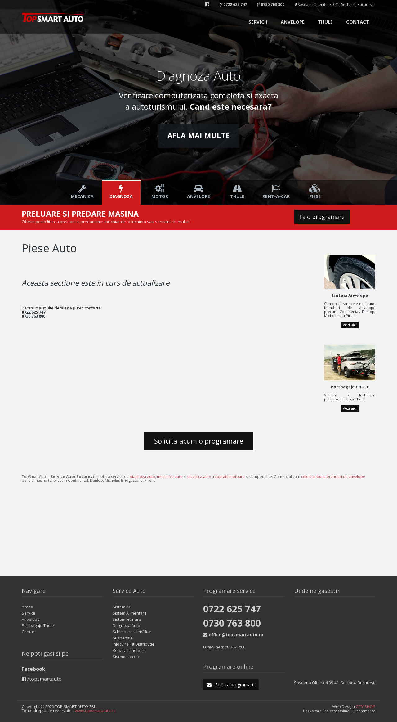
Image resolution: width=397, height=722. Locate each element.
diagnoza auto (142, 476)
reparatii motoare (229, 476)
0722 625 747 (232, 608)
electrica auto (199, 476)
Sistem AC (122, 607)
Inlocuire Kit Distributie (133, 644)
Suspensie (123, 638)
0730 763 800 (232, 623)
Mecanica (82, 191)
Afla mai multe (198, 135)
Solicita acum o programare (198, 440)
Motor (160, 191)
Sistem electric (126, 656)
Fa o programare (322, 216)
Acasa (27, 607)
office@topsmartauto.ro (233, 635)
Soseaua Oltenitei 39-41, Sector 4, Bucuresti (334, 4)
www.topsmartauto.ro (95, 710)
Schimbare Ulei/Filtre (132, 631)
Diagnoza (121, 191)
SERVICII (257, 22)
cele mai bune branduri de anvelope (333, 476)
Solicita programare (231, 685)
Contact (29, 631)
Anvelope (199, 191)
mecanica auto (170, 476)
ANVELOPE (293, 22)
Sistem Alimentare (130, 613)
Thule (237, 191)
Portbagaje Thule (38, 625)
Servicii (28, 613)
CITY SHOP (365, 706)
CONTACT (357, 22)
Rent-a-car (276, 191)
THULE (325, 22)
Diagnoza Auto (126, 625)
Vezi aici (350, 324)
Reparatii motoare (130, 650)
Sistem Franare (127, 619)
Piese (315, 191)
